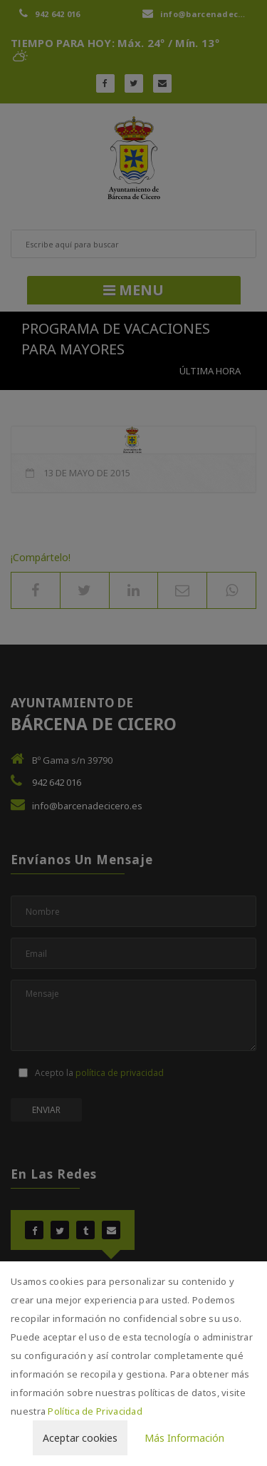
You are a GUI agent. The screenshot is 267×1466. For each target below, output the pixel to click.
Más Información (184, 1438)
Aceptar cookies (80, 1438)
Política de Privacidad (95, 1411)
